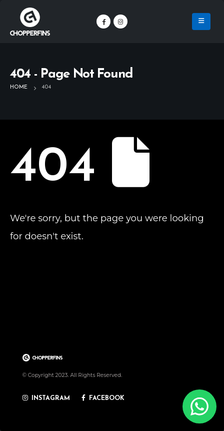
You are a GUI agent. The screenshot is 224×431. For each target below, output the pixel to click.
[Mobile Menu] (201, 21)
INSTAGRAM (46, 398)
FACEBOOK (103, 398)
